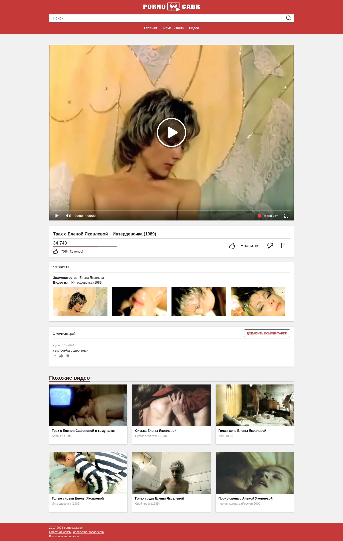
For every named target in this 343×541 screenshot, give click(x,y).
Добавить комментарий (267, 333)
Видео (194, 28)
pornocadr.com (74, 527)
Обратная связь (60, 532)
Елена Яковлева (91, 278)
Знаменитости (173, 28)
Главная (150, 28)
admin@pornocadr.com (88, 532)
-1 (66, 356)
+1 (60, 356)
